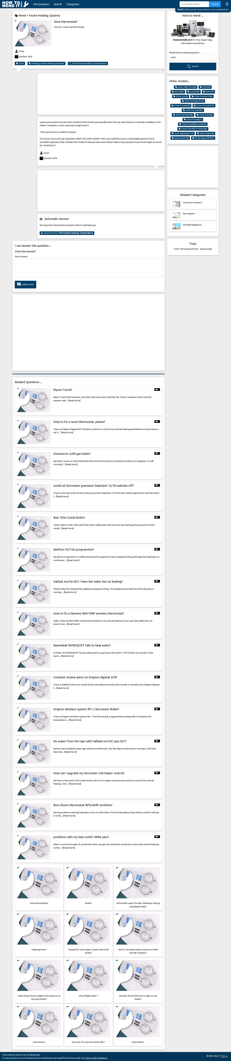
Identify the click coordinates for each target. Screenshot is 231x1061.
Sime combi (180, 96)
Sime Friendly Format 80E (193, 128)
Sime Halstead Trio (182, 133)
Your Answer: (21, 256)
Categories (72, 4)
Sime (20, 63)
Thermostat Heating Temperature (88, 63)
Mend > (22, 15)
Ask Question (41, 4)
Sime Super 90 (180, 138)
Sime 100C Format (185, 87)
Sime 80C (178, 91)
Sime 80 (205, 87)
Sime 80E (193, 91)
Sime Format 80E (183, 114)
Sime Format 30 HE (193, 101)
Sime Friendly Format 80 (192, 124)
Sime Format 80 (180, 105)
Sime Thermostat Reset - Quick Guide (193, 249)
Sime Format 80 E (204, 105)
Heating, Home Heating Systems (46, 63)
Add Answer (25, 284)
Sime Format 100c (202, 96)
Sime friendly (205, 114)
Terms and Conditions (96, 1058)
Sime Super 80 (205, 133)
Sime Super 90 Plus (203, 138)
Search (58, 4)
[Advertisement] (101, 94)
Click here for (67, 233)
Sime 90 (208, 91)
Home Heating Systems (44, 15)
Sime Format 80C (193, 110)
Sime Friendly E (193, 119)
